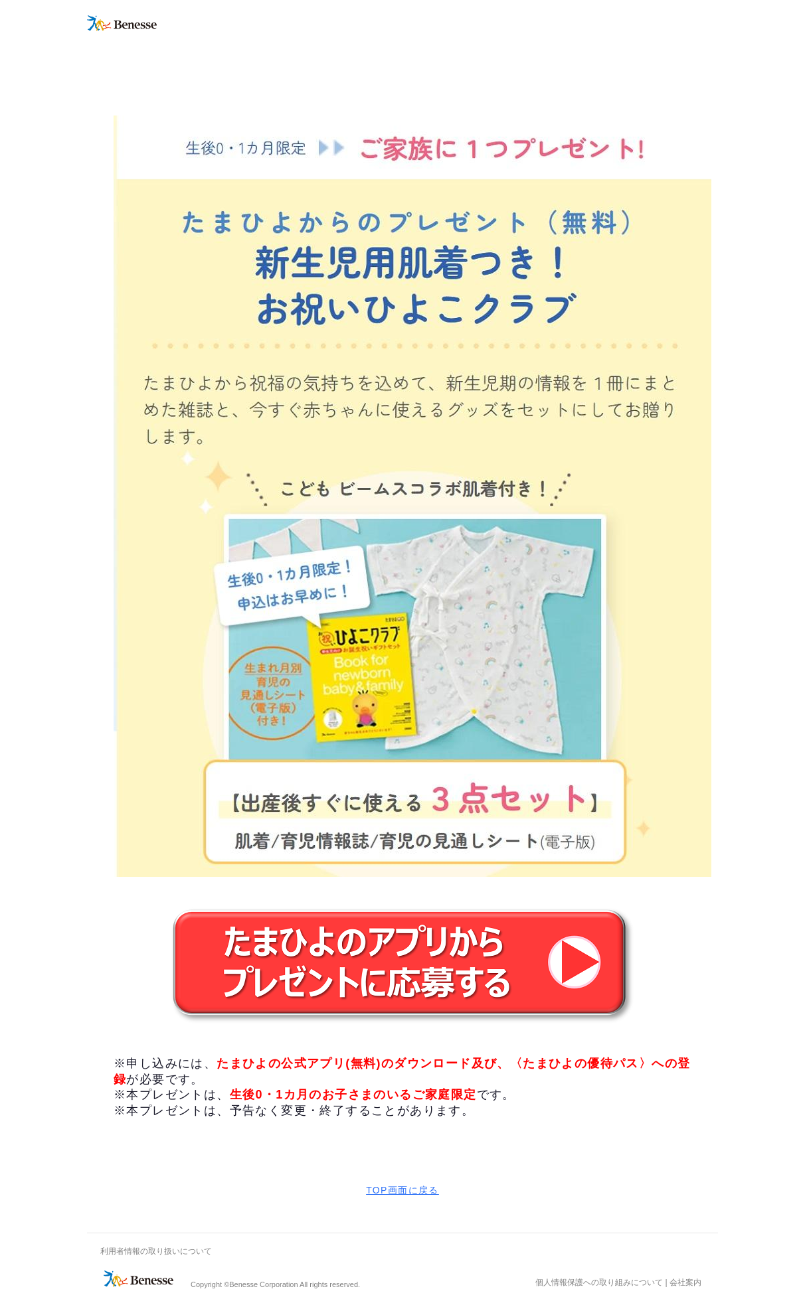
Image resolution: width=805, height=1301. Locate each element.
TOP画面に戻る (402, 1190)
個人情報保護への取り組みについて (599, 1282)
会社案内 (685, 1282)
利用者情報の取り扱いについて (156, 1251)
